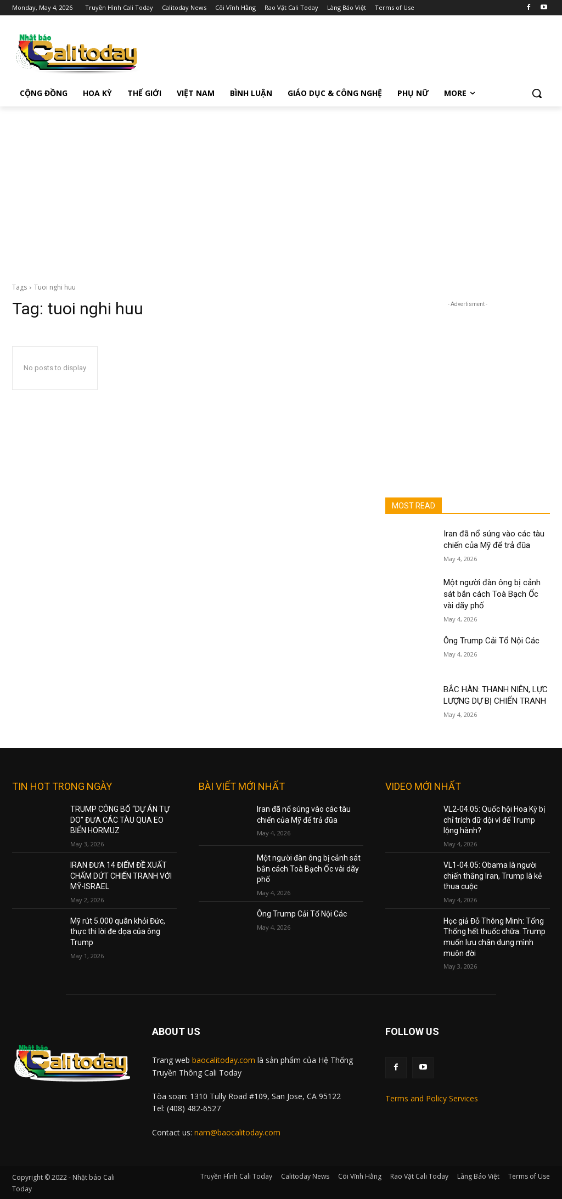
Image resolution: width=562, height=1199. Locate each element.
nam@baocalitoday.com (237, 1132)
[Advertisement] (281, 188)
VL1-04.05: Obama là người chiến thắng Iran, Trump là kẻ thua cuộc (492, 876)
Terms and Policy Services (431, 1098)
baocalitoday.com (223, 1060)
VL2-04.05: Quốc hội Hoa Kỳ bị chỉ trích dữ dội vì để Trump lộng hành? (494, 820)
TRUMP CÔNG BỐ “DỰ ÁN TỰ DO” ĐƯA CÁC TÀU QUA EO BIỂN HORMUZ (120, 820)
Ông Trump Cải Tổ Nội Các (491, 641)
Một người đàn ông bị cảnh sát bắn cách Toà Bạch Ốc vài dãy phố (492, 594)
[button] (537, 93)
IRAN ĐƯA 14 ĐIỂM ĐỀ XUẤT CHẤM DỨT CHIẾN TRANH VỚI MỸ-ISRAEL (121, 876)
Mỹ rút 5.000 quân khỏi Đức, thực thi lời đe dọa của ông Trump (117, 932)
